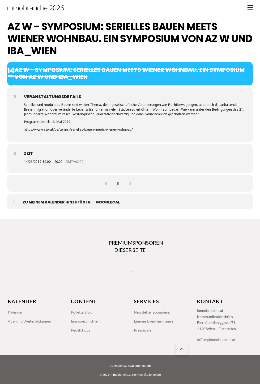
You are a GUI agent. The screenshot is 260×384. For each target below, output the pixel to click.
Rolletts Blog (81, 312)
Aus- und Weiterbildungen (29, 321)
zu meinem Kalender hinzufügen (56, 202)
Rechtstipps (80, 330)
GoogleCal (108, 202)
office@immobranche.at (216, 339)
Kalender (15, 312)
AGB (131, 365)
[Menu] (250, 7)
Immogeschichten (85, 321)
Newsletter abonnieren (152, 312)
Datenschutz (118, 365)
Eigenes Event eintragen (153, 321)
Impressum (143, 365)
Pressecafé (142, 330)
